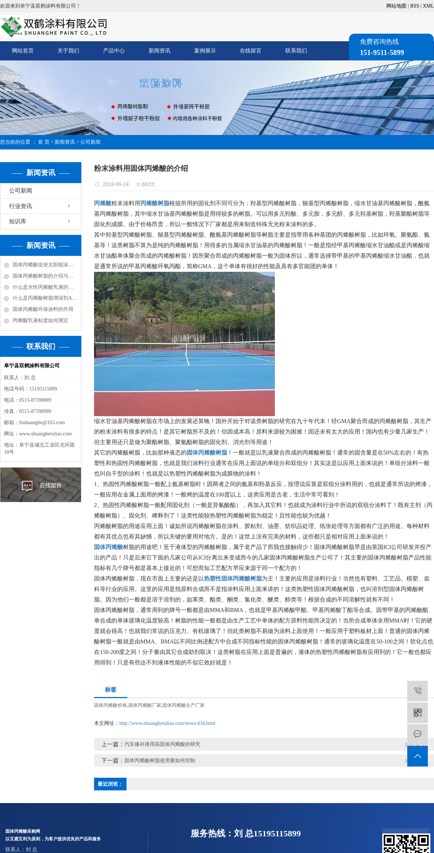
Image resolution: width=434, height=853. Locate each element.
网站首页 (23, 51)
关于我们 (68, 51)
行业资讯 (20, 206)
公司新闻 (90, 142)
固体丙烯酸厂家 (144, 705)
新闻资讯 (159, 51)
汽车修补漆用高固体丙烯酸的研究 (162, 744)
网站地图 (396, 6)
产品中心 (114, 51)
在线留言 (250, 51)
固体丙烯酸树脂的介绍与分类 (45, 276)
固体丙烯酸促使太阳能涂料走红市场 (45, 264)
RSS (414, 6)
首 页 (44, 142)
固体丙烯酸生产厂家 (183, 705)
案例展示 (205, 51)
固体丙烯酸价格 (110, 705)
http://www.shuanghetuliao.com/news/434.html (167, 723)
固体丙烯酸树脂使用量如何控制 (159, 760)
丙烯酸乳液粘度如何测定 (40, 320)
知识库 (17, 221)
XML (428, 6)
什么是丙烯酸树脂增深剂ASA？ (45, 298)
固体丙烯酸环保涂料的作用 (43, 309)
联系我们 (296, 51)
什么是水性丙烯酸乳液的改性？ (45, 287)
